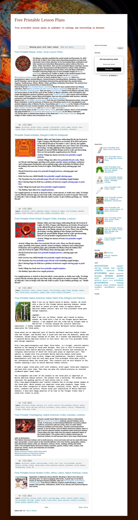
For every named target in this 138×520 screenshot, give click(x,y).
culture (39, 290)
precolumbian (54, 129)
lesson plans (24, 292)
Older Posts (83, 507)
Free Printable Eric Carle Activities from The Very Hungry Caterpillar (113, 169)
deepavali (40, 211)
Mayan (23, 129)
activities (25, 127)
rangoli (42, 292)
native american (42, 129)
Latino (43, 500)
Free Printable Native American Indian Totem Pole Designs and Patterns (50, 298)
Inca (80, 127)
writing (120, 287)
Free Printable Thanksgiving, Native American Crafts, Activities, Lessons (50, 415)
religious (98, 285)
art (45, 405)
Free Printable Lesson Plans (40, 19)
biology (106, 268)
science (112, 285)
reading (119, 283)
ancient (33, 127)
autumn (33, 463)
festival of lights (58, 211)
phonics (105, 280)
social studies (56, 292)
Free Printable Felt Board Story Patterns (112, 148)
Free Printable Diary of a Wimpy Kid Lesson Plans (113, 158)
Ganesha (81, 211)
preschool (118, 280)
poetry (111, 280)
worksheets (73, 129)
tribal (33, 409)
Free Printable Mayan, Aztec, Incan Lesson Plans (39, 52)
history (74, 127)
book (113, 268)
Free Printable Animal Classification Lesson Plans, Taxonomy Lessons (113, 179)
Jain (41, 213)
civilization (54, 127)
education (110, 270)
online (121, 278)
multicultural (108, 278)
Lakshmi (47, 213)
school (105, 285)
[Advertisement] (52, 4)
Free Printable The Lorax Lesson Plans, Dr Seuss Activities (114, 209)
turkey (28, 467)
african (33, 498)
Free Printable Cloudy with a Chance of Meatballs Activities (113, 199)
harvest (78, 463)
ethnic (82, 498)
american (40, 405)
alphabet (120, 266)
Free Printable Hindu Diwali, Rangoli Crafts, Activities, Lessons (45, 218)
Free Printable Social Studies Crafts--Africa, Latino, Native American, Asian (51, 473)
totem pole (26, 409)
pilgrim (61, 465)
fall (56, 463)
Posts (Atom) (31, 511)
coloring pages (42, 463)
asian (39, 498)
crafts (63, 127)
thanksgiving (79, 407)
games (69, 127)
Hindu (24, 213)
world (36, 502)
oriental (74, 500)
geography (119, 273)
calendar (46, 127)
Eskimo (76, 498)
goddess (18, 213)
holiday (30, 213)
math (97, 278)
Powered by (109, 75)
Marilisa (109, 253)
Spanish (30, 502)
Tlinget (18, 409)
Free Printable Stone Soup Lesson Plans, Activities (113, 219)
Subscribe (109, 69)
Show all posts (67, 47)
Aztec (39, 127)
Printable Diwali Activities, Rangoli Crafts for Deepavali (41, 135)
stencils (71, 407)
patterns (42, 407)
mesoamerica (31, 129)
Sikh (62, 213)
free (60, 463)
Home (46, 507)
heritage (31, 500)
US (33, 467)
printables (64, 129)
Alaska (33, 405)
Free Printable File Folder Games (113, 188)
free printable (71, 211)
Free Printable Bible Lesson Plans (113, 239)
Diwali (47, 211)
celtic (45, 498)
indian (18, 129)
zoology (97, 289)
